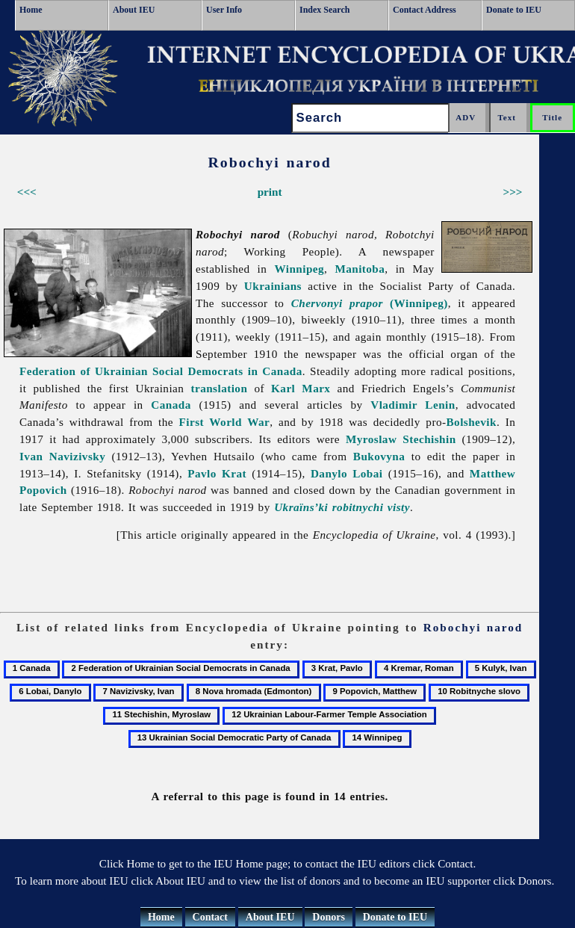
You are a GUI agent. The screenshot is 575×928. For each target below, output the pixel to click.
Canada (170, 404)
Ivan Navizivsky (62, 456)
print (270, 191)
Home (31, 9)
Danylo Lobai (347, 473)
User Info (224, 9)
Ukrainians (273, 285)
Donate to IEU (513, 9)
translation (218, 388)
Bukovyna (379, 456)
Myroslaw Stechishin (401, 439)
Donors (328, 917)
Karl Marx (300, 388)
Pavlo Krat (216, 473)
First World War (224, 421)
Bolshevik (472, 421)
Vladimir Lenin (412, 404)
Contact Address (424, 9)
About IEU (134, 9)
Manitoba (360, 268)
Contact (210, 917)
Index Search (324, 9)
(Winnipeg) (369, 303)
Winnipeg (299, 268)
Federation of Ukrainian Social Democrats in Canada (160, 371)
